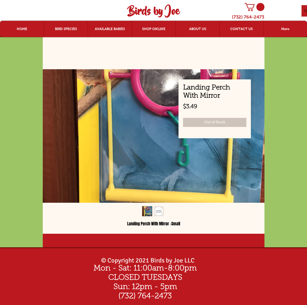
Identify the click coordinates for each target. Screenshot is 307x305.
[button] (254, 7)
